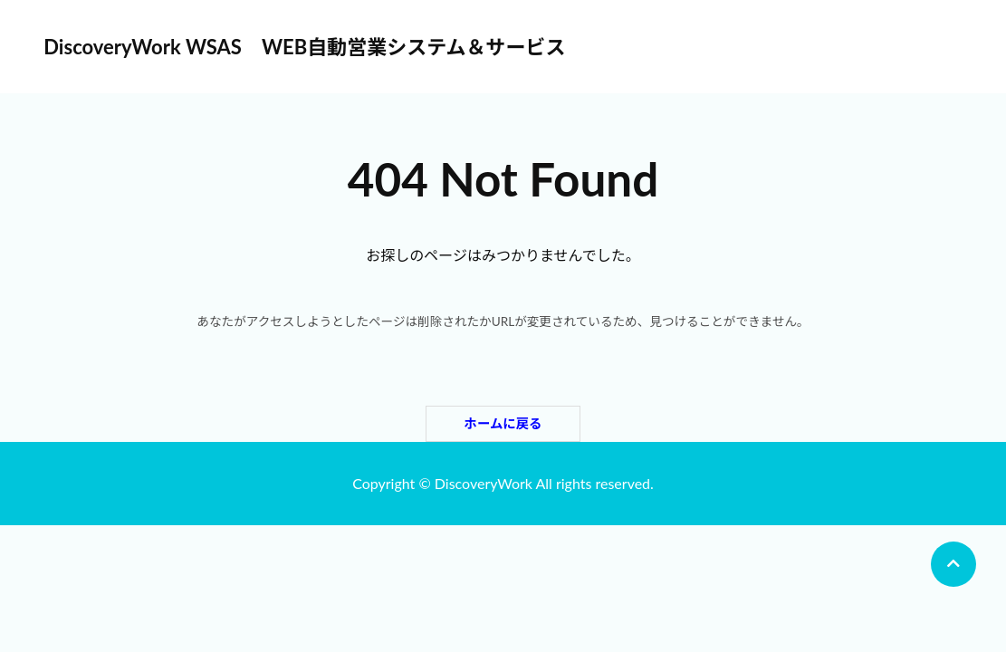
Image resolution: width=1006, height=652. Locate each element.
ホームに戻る (503, 423)
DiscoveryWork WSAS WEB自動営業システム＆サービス (304, 46)
